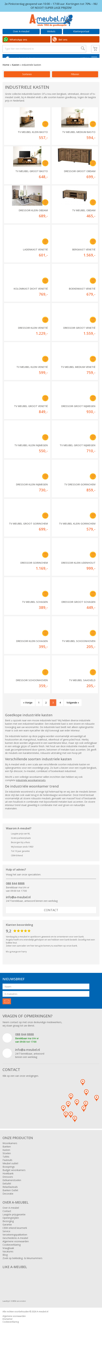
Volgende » (73, 709)
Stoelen (7, 1159)
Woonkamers (10, 1149)
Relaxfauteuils (10, 1193)
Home (6, 71)
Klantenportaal (81, 31)
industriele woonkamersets (31, 786)
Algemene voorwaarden (16, 1247)
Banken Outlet (10, 1196)
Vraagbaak (8, 1254)
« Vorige (27, 709)
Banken (7, 1153)
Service (6, 1237)
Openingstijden (11, 1224)
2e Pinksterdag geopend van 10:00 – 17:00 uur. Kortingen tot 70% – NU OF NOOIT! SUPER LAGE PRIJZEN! (51, 6)
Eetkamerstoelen (12, 1186)
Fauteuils (7, 1166)
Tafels (6, 1163)
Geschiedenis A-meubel (15, 1244)
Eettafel (7, 1189)
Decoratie (8, 1200)
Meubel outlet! (10, 1169)
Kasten (15, 71)
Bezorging (8, 1227)
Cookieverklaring (12, 1251)
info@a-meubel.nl (18, 903)
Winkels (51, 31)
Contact (51, 916)
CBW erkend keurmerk (15, 1234)
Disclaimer (8, 1325)
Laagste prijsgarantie (14, 1220)
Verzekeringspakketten (15, 1241)
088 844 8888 (15, 890)
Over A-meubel (21, 31)
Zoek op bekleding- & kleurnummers (22, 1264)
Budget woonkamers (14, 1176)
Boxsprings (9, 1173)
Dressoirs (8, 1183)
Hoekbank (8, 1179)
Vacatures (8, 1257)
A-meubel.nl (42, 1318)
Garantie (7, 1230)
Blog (5, 1261)
